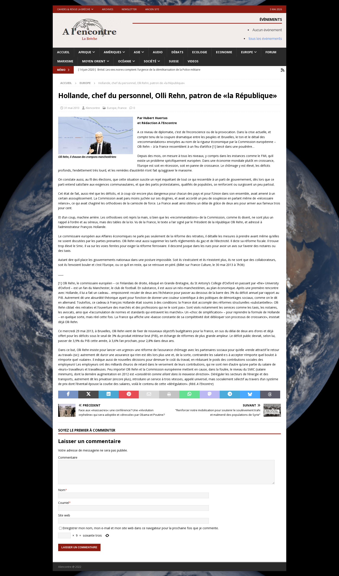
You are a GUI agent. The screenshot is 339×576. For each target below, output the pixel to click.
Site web (64, 515)
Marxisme (65, 61)
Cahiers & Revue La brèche (73, 9)
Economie (224, 52)
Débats (177, 52)
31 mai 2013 (71, 107)
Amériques (112, 52)
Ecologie (199, 52)
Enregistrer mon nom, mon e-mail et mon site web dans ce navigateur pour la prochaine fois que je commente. (140, 527)
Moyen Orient (94, 61)
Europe (247, 52)
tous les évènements (265, 39)
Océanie (124, 61)
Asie (137, 52)
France (122, 107)
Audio (158, 52)
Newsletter (129, 9)
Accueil (63, 52)
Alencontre (93, 107)
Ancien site (152, 9)
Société (150, 61)
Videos (193, 61)
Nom (61, 489)
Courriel (63, 502)
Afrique (84, 52)
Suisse (174, 61)
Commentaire (67, 457)
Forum (270, 52)
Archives (107, 9)
